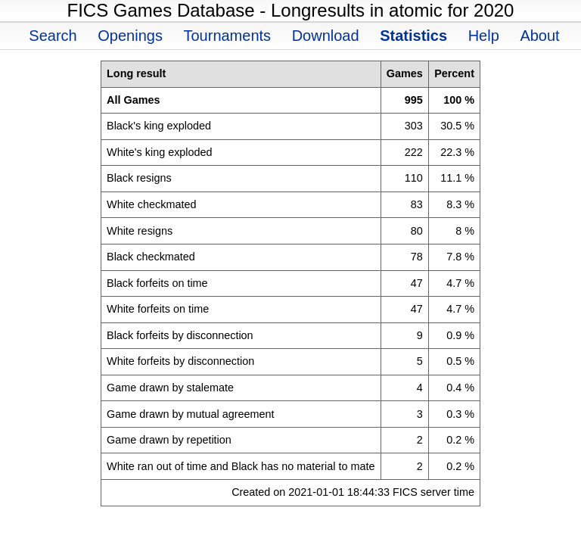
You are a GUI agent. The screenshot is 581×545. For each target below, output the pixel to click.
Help (483, 35)
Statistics (413, 35)
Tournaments (227, 35)
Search (52, 35)
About (539, 35)
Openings (130, 35)
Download (325, 35)
